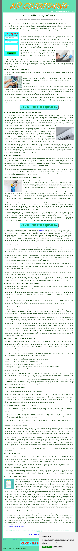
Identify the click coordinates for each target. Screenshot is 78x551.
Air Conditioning (13, 539)
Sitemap (4, 539)
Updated (20, 539)
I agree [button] (44, 546)
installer (13, 214)
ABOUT (60, 11)
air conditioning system (45, 311)
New (8, 539)
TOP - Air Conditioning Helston (14, 526)
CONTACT (65, 11)
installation (17, 149)
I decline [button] (49, 546)
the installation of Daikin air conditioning (29, 494)
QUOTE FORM (10, 506)
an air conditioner (26, 343)
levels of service (63, 168)
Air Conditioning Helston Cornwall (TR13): (17, 23)
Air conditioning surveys (12, 248)
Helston (41, 230)
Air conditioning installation (13, 230)
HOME (52, 11)
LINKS (56, 11)
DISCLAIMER (71, 11)
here (28, 524)
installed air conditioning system (45, 44)
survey (51, 187)
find (9, 514)
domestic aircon (58, 488)
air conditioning (53, 182)
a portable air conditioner (22, 291)
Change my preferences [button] (57, 546)
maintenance (28, 160)
